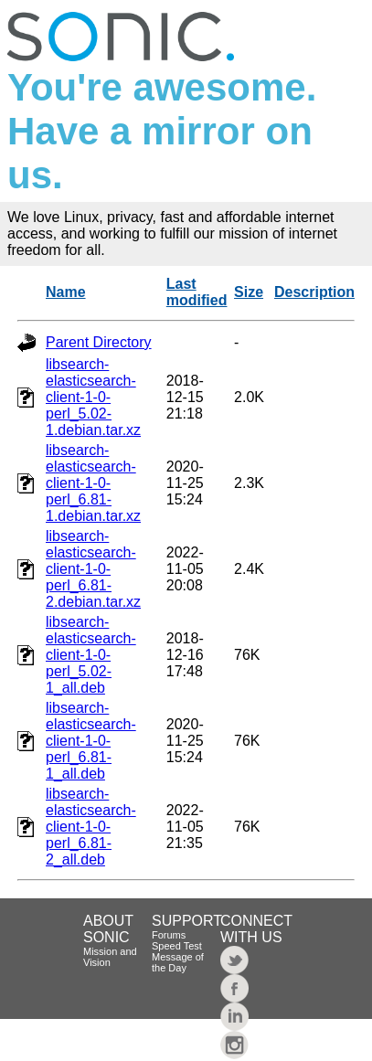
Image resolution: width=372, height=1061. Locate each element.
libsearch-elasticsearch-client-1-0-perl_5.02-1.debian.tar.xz (93, 397)
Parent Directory (99, 342)
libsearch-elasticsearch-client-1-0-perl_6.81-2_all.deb (91, 826)
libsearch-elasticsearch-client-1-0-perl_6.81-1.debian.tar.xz (93, 483)
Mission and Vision (110, 957)
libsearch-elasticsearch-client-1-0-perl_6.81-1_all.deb (91, 740)
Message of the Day (178, 962)
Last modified (197, 292)
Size (248, 292)
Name (66, 292)
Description (314, 292)
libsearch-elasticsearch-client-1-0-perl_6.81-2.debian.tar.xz (93, 569)
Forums (169, 934)
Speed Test (177, 945)
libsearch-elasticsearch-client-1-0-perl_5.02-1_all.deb (91, 654)
